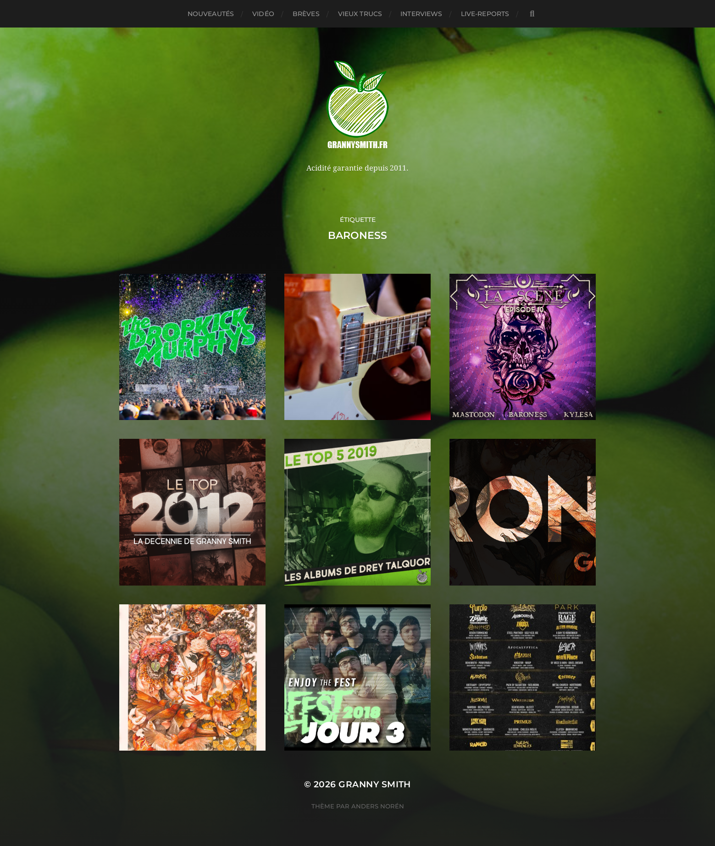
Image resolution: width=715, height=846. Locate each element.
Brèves (306, 14)
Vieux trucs (360, 14)
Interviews (421, 14)
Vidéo (263, 14)
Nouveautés (211, 14)
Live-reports (485, 14)
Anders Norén (377, 806)
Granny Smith (374, 784)
